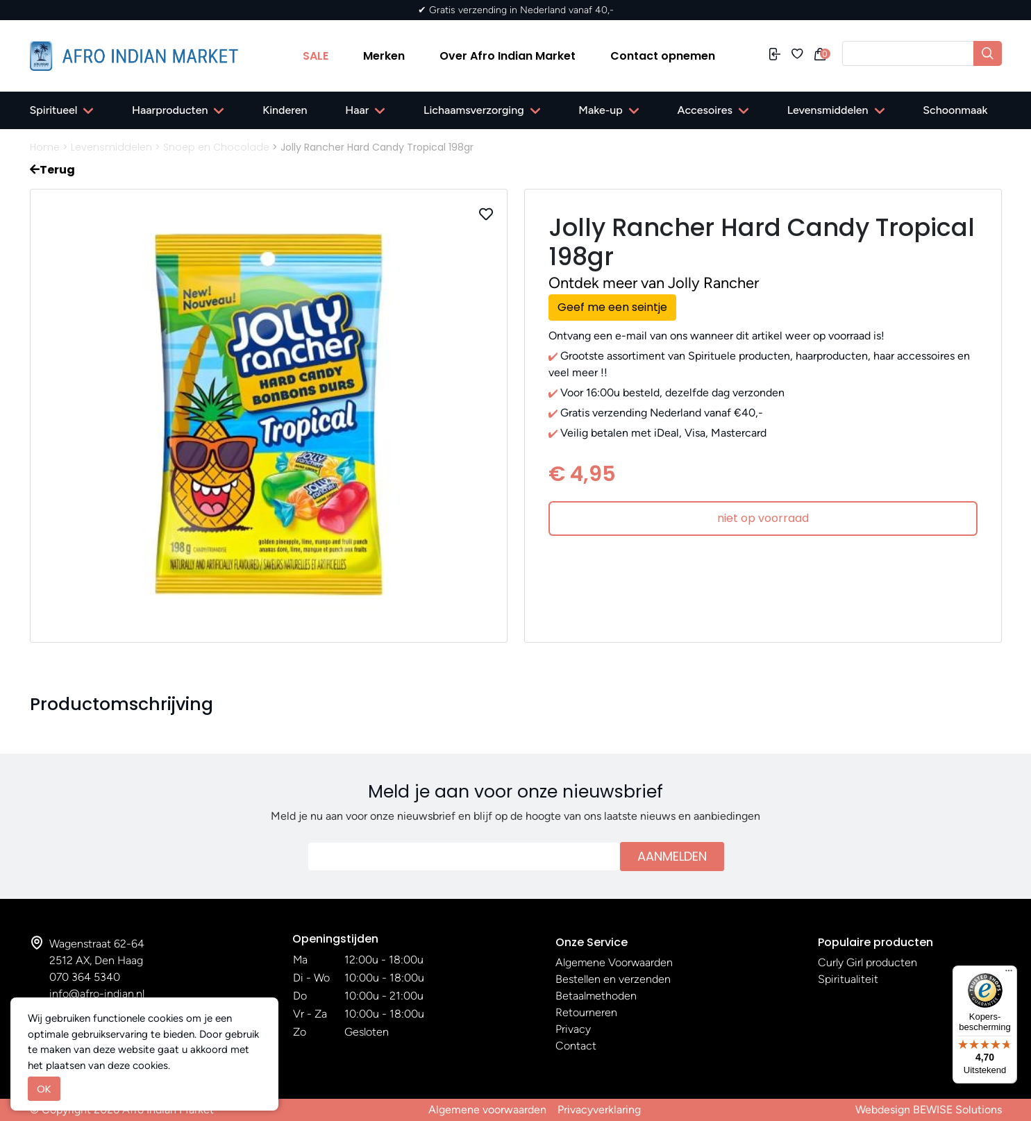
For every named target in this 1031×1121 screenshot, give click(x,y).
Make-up (600, 110)
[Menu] (1008, 974)
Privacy (573, 1029)
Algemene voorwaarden (487, 1109)
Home (45, 147)
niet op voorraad (763, 518)
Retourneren (586, 1012)
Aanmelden (672, 856)
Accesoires (705, 110)
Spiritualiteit (848, 979)
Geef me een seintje (612, 307)
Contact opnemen (662, 56)
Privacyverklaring (599, 1109)
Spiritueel (54, 110)
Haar (357, 110)
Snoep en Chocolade (216, 147)
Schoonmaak (955, 110)
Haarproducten (170, 110)
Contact (575, 1045)
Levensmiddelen (828, 110)
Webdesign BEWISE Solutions (928, 1109)
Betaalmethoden (596, 995)
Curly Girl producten (867, 962)
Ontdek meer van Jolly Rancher (653, 282)
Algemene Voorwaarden (614, 962)
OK (44, 1088)
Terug (52, 170)
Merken (384, 56)
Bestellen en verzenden (613, 979)
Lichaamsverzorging (474, 110)
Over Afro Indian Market (507, 56)
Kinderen (284, 110)
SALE (315, 56)
